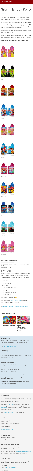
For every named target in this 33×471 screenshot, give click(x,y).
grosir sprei (10, 404)
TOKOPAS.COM (8, 2)
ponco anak (25, 306)
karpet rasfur (4, 407)
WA (5, 346)
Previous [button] (1, 324)
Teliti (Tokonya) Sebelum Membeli (23, 451)
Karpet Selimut (9, 326)
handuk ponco (11, 306)
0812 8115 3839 (12, 352)
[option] (9, 322)
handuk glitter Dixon (16, 300)
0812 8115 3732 (12, 346)
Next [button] (32, 324)
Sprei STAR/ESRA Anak (21, 328)
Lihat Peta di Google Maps (7, 429)
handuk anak (5, 306)
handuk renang (18, 306)
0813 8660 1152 (9, 412)
